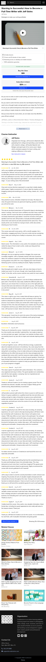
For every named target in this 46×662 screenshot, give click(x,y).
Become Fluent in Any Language (34, 603)
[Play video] (23, 33)
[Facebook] (22, 635)
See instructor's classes (18, 154)
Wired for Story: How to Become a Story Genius (11, 563)
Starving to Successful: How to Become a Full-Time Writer (20, 48)
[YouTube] (18, 635)
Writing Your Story (29, 542)
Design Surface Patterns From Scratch (10, 543)
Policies (23, 660)
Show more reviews (10, 521)
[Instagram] (25, 635)
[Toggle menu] (43, 2)
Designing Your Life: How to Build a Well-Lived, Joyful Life (34, 563)
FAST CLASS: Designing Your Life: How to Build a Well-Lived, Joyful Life (11, 583)
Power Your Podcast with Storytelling (8, 603)
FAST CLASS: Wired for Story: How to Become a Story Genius (34, 582)
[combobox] (24, 2)
